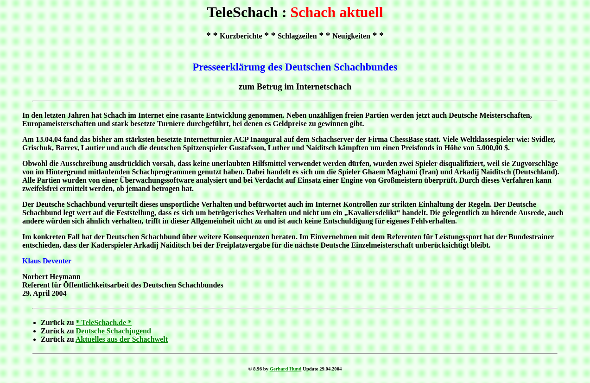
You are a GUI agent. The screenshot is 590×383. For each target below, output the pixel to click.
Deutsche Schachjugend (113, 331)
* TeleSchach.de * (104, 322)
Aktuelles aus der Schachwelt (122, 339)
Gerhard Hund (286, 368)
